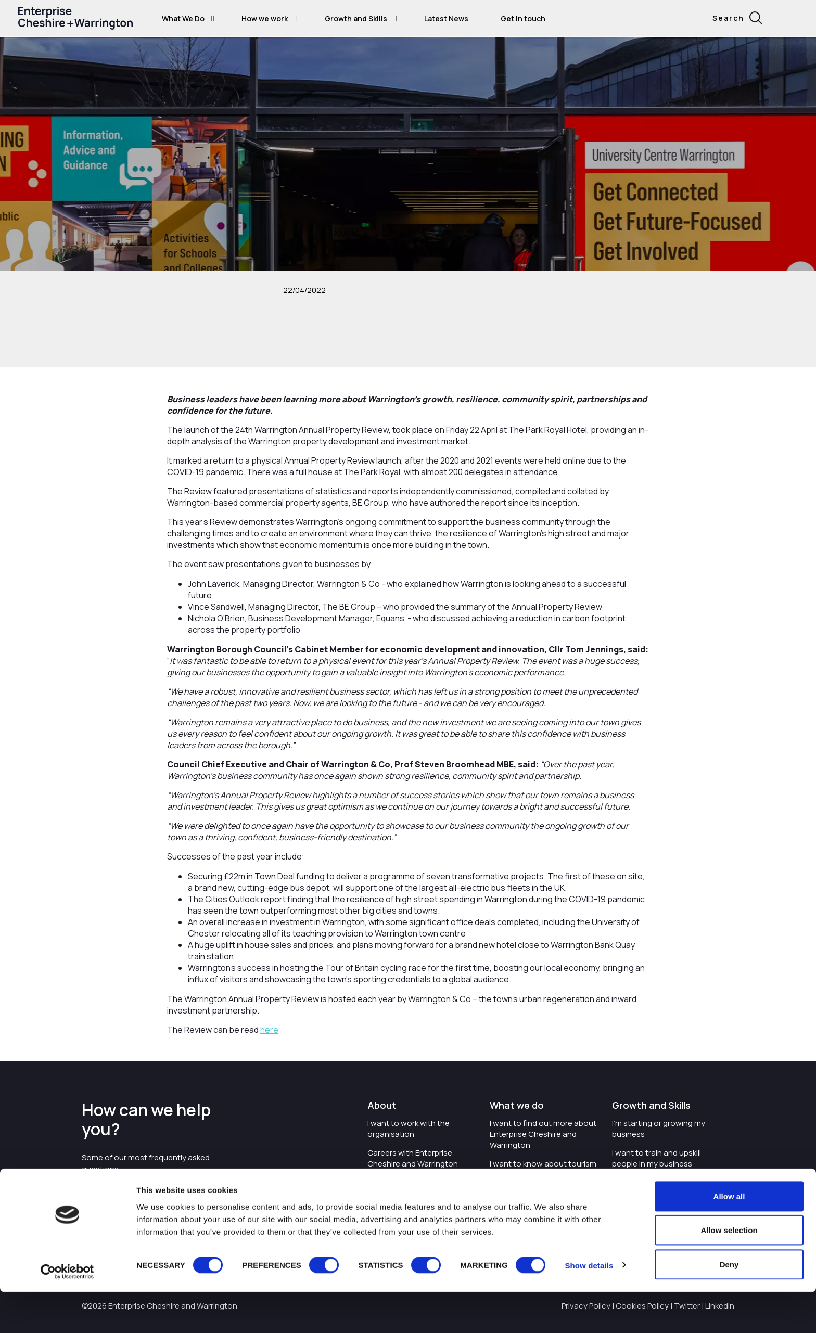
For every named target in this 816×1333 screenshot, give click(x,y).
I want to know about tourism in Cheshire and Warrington (543, 1169)
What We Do (183, 18)
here (269, 1029)
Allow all (729, 1237)
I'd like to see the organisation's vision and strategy (412, 1193)
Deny (729, 1305)
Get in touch (523, 18)
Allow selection (728, 1271)
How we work (264, 18)
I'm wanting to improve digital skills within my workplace (665, 1188)
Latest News (446, 18)
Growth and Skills (356, 18)
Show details (589, 1306)
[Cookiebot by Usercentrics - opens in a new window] (67, 1313)
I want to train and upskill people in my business (656, 1158)
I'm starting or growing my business (658, 1128)
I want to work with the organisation (408, 1128)
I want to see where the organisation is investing (534, 1199)
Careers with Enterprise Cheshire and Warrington (412, 1158)
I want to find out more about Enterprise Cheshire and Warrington (543, 1134)
